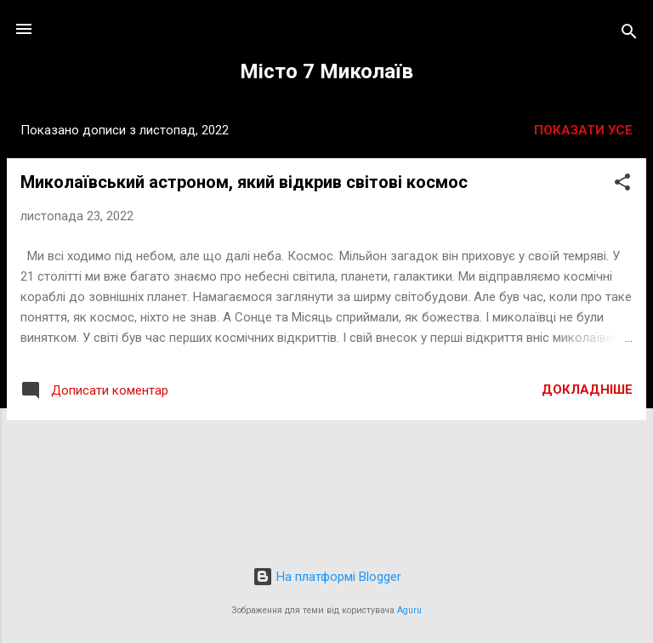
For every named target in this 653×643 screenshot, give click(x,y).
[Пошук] (629, 34)
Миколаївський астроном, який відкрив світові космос (244, 182)
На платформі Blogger (327, 576)
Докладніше (587, 389)
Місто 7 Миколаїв (326, 71)
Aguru (409, 610)
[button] (622, 185)
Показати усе (583, 130)
